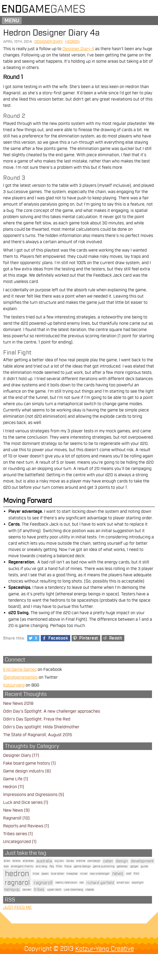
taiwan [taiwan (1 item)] (26, 889)
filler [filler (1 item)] (59, 866)
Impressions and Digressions (30, 794)
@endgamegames (20, 677)
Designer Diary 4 (78, 48)
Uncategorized (17, 841)
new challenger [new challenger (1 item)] (99, 873)
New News (13, 810)
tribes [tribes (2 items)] (39, 889)
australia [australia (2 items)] (44, 861)
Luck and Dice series (23, 802)
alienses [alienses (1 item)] (28, 861)
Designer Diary (48, 41)
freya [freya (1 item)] (68, 866)
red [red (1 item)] (81, 882)
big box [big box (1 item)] (59, 861)
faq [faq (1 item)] (52, 866)
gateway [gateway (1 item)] (122, 866)
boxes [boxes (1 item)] (70, 861)
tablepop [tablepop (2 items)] (12, 889)
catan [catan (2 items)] (108, 861)
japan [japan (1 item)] (45, 873)
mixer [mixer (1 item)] (83, 873)
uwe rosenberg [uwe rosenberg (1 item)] (73, 889)
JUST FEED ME (17, 907)
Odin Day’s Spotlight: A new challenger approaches (51, 711)
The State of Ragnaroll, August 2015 (37, 734)
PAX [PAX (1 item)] (136, 873)
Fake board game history (26, 763)
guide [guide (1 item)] (144, 866)
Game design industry (23, 771)
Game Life (12, 779)
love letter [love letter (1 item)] (57, 873)
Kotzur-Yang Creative (104, 949)
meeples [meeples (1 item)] (72, 873)
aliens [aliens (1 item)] (16, 861)
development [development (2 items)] (142, 861)
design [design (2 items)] (122, 861)
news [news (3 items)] (117, 873)
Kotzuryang (14, 685)
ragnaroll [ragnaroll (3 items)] (43, 883)
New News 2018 (18, 703)
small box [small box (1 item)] (123, 882)
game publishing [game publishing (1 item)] (103, 866)
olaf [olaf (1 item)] (128, 873)
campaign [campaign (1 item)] (93, 861)
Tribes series (15, 833)
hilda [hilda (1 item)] (36, 873)
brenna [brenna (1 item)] (80, 861)
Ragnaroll (12, 818)
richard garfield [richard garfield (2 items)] (100, 882)
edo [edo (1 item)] (6, 866)
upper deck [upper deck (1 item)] (54, 889)
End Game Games (20, 669)
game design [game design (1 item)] (82, 866)
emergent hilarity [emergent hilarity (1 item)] (22, 866)
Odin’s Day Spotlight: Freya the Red (36, 719)
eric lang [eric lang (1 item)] (41, 866)
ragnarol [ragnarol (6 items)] (17, 883)
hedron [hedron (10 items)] (17, 874)
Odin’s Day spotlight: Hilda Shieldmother (41, 727)
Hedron (72, 41)
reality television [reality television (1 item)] (66, 882)
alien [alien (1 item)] (7, 861)
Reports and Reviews (23, 826)
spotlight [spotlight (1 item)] (137, 882)
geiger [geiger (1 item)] (134, 866)
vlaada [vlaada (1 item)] (89, 889)
